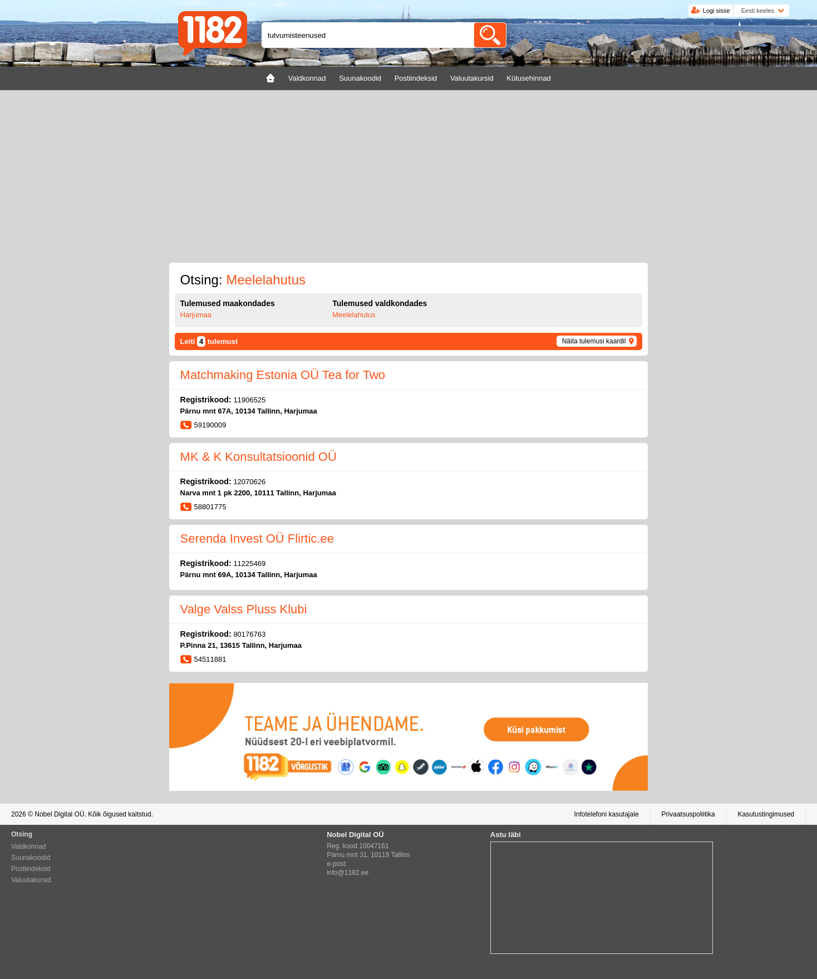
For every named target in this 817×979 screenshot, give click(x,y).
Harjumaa (195, 315)
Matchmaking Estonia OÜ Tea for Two (282, 375)
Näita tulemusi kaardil (594, 341)
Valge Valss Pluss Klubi (243, 609)
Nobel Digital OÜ (59, 814)
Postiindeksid (31, 869)
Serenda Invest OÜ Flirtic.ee (257, 538)
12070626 (249, 482)
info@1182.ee (347, 873)
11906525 (249, 400)
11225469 (249, 563)
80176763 (249, 634)
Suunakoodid (30, 858)
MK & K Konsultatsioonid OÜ (258, 457)
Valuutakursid (31, 880)
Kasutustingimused (766, 814)
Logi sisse (716, 10)
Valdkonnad (28, 846)
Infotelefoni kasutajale (606, 814)
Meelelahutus (353, 315)
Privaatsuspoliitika (688, 814)
